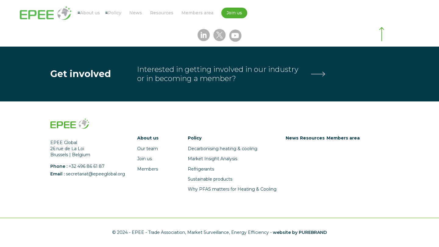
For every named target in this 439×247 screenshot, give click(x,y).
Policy (114, 13)
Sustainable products (210, 179)
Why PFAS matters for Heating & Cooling (232, 189)
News (135, 13)
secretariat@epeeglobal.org (95, 174)
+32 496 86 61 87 (87, 166)
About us (90, 13)
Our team (147, 148)
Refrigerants (201, 169)
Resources (161, 13)
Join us (234, 13)
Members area (197, 13)
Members (147, 169)
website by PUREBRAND (300, 232)
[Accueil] (46, 13)
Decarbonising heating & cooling (222, 148)
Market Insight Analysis (212, 158)
